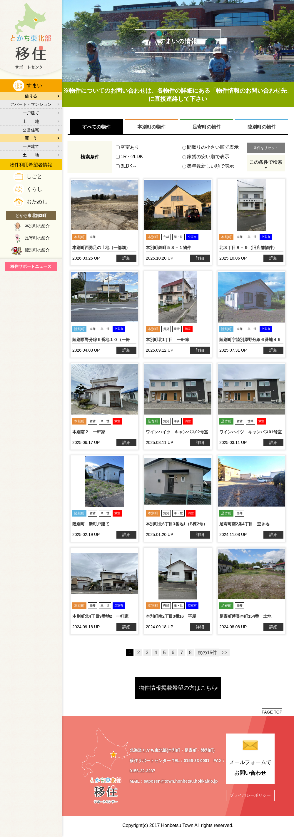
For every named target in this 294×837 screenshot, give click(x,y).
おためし (37, 202)
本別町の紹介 (37, 225)
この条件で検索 (265, 162)
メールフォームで (250, 768)
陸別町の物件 (262, 126)
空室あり (127, 147)
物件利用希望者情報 (31, 164)
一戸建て (31, 113)
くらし (34, 189)
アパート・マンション (30, 104)
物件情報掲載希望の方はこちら (178, 688)
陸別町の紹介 (37, 250)
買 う (31, 138)
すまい (34, 85)
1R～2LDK (129, 156)
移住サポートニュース (30, 266)
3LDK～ (126, 165)
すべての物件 (96, 126)
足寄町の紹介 (37, 237)
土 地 (31, 121)
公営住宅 (31, 130)
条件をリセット (265, 148)
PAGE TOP (272, 712)
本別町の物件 (151, 126)
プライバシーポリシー (250, 795)
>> (224, 652)
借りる (31, 96)
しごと (34, 176)
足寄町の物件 (207, 126)
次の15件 (207, 652)
